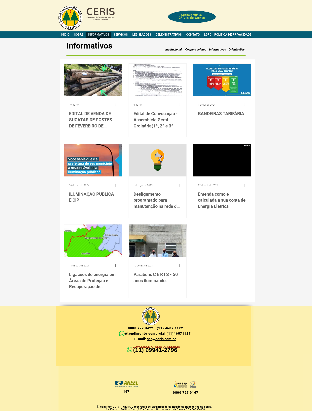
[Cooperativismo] (195, 49)
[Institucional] (173, 49)
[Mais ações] (116, 104)
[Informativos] (217, 49)
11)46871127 (179, 333)
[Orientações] (237, 49)
